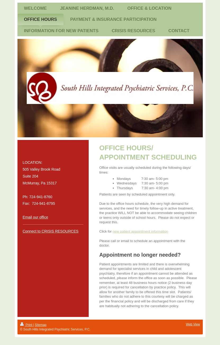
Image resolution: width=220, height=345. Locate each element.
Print (26, 325)
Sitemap (40, 325)
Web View (193, 324)
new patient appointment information (140, 231)
